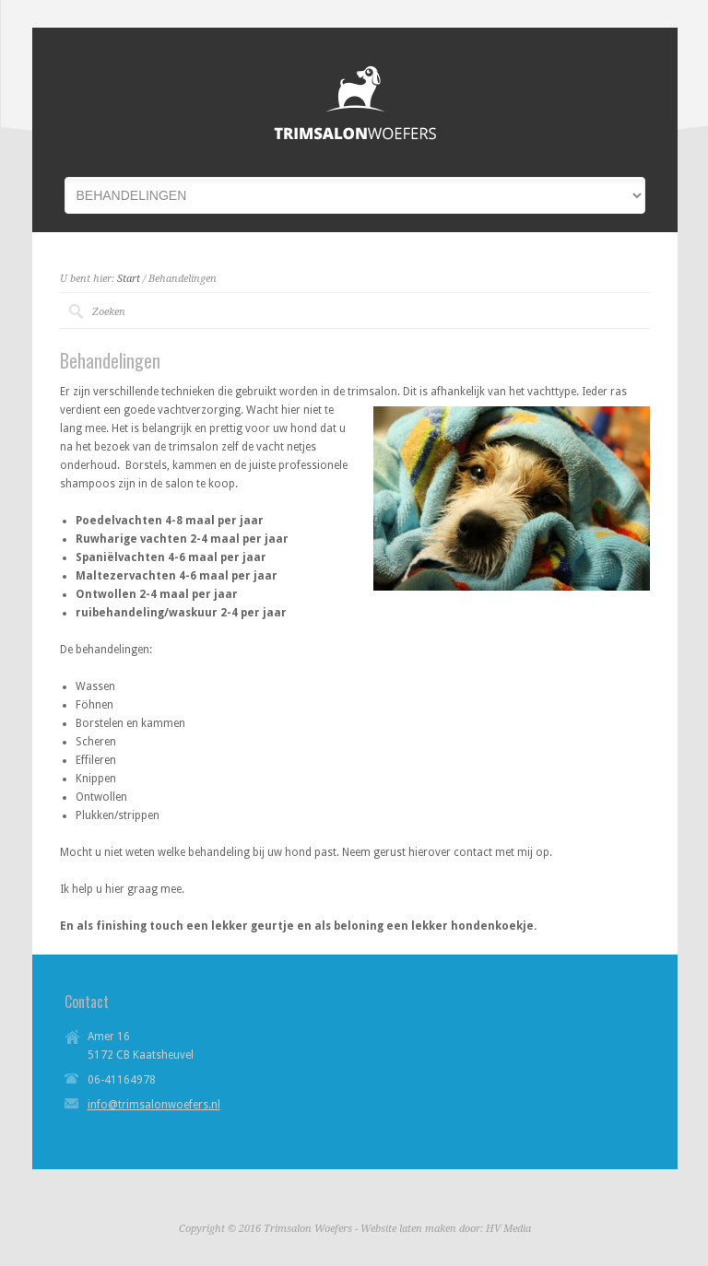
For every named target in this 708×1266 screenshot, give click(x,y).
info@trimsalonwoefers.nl (154, 1104)
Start (128, 279)
